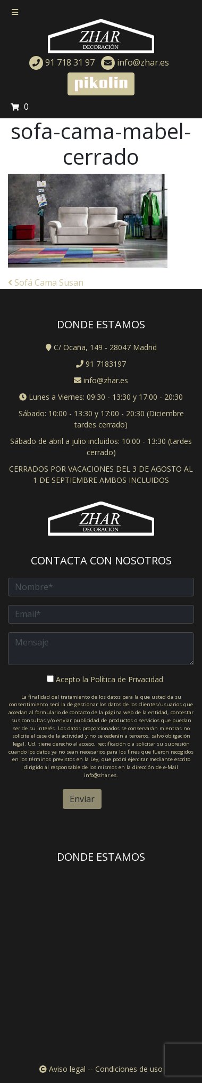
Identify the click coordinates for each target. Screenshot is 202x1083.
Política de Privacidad (126, 679)
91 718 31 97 (62, 62)
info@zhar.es (135, 62)
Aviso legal (66, 1069)
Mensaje (101, 648)
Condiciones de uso (129, 1069)
